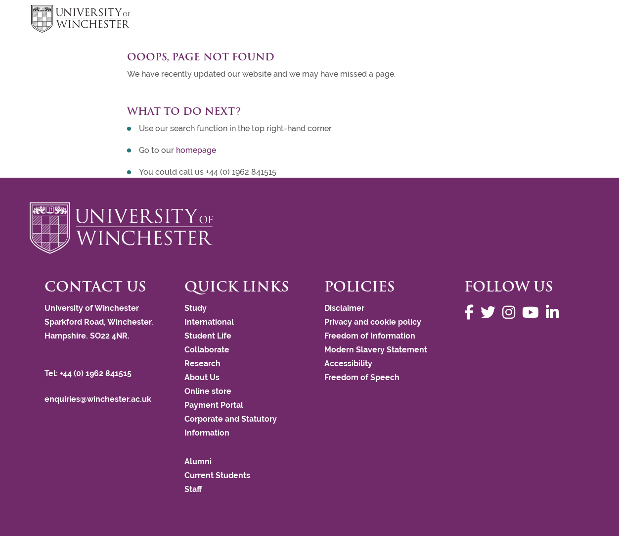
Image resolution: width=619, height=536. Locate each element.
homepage (196, 150)
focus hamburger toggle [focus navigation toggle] (570, 20)
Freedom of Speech (361, 377)
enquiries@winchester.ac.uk (97, 399)
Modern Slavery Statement (375, 349)
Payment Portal (213, 405)
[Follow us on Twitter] (490, 312)
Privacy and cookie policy (372, 322)
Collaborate (206, 349)
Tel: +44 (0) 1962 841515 (88, 373)
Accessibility (348, 363)
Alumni (198, 461)
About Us (202, 377)
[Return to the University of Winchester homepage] (309, 228)
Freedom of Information (369, 336)
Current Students (217, 475)
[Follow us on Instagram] (511, 312)
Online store (207, 391)
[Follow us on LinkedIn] (555, 312)
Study (195, 308)
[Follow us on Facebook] (471, 312)
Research (202, 363)
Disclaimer (344, 308)
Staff (193, 489)
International (209, 322)
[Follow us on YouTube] (533, 312)
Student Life (207, 336)
